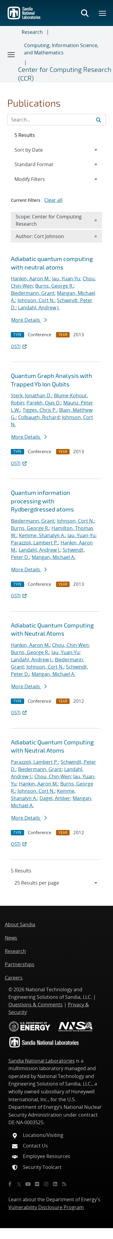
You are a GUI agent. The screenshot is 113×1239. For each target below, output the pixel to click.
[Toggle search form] (84, 13)
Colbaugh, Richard (39, 417)
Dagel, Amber (54, 798)
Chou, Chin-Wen (70, 645)
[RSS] (64, 1184)
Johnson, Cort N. (36, 300)
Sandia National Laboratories (41, 1060)
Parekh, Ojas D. (44, 402)
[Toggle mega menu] (102, 13)
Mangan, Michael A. (53, 557)
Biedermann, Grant (33, 293)
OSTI (19, 346)
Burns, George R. (54, 285)
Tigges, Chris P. (40, 410)
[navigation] (56, 883)
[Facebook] (9, 1184)
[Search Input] (56, 119)
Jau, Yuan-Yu (66, 278)
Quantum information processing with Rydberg (42, 501)
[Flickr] (37, 1184)
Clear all (53, 200)
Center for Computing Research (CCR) (64, 73)
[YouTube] (28, 1184)
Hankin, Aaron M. (30, 278)
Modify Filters (37, 178)
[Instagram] (46, 1184)
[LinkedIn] (55, 1184)
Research (32, 32)
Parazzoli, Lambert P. (34, 542)
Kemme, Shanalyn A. (42, 535)
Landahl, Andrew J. (39, 307)
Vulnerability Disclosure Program (46, 1207)
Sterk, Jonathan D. (31, 395)
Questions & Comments (35, 1004)
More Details (29, 320)
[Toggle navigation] (11, 54)
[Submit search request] (98, 119)
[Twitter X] (19, 1184)
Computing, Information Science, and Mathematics (61, 49)
